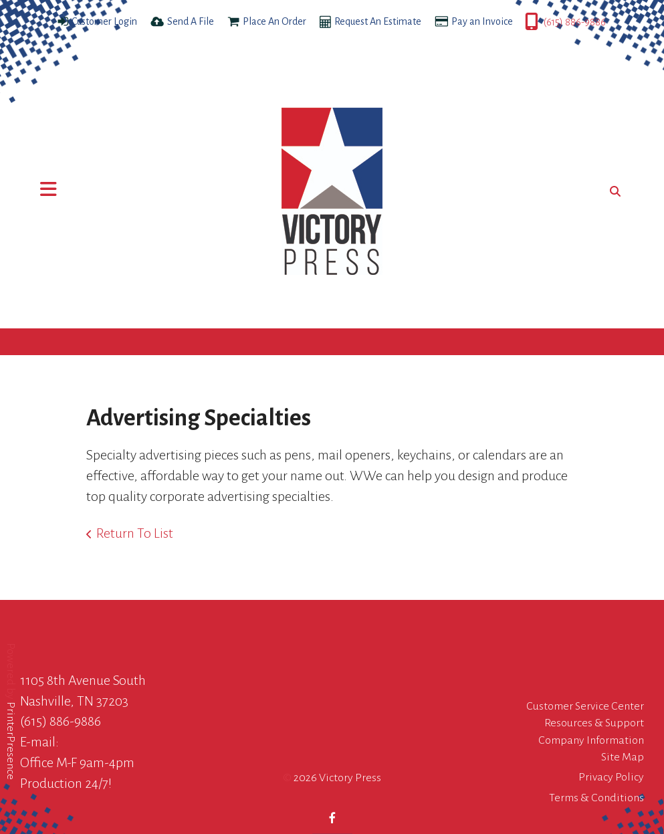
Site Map (622, 757)
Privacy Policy (611, 777)
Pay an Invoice (482, 21)
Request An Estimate (377, 21)
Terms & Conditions (596, 798)
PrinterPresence (11, 740)
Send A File (190, 21)
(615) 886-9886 (575, 22)
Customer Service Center (585, 706)
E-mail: (39, 741)
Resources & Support (594, 723)
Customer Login (104, 21)
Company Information (591, 740)
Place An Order (274, 21)
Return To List (134, 533)
